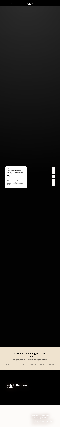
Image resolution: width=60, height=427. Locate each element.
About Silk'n (10, 3)
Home (5, 164)
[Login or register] (56, 3)
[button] (53, 184)
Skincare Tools (9, 164)
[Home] (30, 4)
